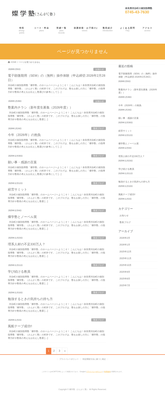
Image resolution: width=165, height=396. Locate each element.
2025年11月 (126, 258)
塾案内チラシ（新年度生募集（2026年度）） (40, 107)
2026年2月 (125, 238)
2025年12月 (126, 251)
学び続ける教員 (19, 271)
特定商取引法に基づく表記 (94, 359)
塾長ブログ (98, 128)
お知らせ (99, 69)
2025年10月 (126, 265)
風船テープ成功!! (20, 326)
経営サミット (17, 189)
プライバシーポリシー (69, 359)
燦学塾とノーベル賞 (22, 217)
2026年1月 (125, 244)
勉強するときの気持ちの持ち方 (30, 299)
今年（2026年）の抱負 (24, 135)
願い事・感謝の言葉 (22, 162)
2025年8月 (125, 278)
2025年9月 (125, 272)
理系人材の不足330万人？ (26, 244)
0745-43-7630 (137, 12)
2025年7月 (125, 285)
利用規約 (107, 371)
